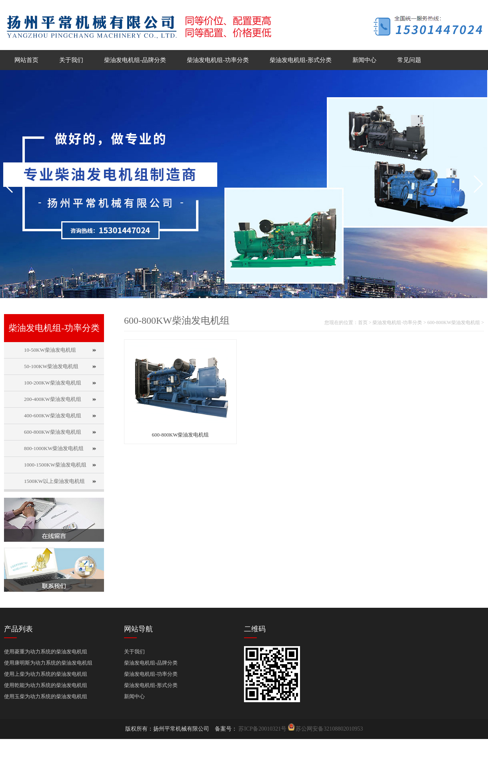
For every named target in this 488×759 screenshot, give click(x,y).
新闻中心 (364, 60)
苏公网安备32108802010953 (329, 729)
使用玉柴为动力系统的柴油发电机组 (45, 696)
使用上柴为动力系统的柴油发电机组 (45, 674)
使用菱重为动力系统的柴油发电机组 (45, 652)
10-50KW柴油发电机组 (50, 350)
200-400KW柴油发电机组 (52, 399)
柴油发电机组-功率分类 (218, 60)
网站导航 (138, 629)
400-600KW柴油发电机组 (52, 416)
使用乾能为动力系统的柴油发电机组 (45, 685)
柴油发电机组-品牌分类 (135, 60)
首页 (363, 322)
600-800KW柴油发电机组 (52, 432)
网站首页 (26, 60)
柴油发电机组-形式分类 (301, 60)
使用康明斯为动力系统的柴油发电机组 (48, 663)
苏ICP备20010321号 (262, 729)
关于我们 (71, 60)
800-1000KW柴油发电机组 (54, 448)
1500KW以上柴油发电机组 (54, 481)
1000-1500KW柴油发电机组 (55, 465)
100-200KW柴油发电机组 (52, 383)
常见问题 (409, 60)
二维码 (255, 629)
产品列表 (18, 629)
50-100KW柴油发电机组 (51, 366)
